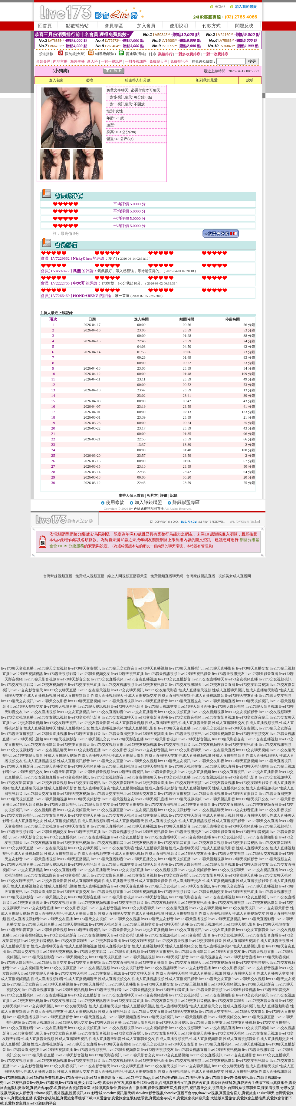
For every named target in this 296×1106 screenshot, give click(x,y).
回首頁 (45, 25)
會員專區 (114, 25)
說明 (250, 80)
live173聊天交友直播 (17, 668)
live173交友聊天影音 (161, 690)
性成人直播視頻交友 (140, 695)
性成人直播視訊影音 (208, 695)
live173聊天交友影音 (118, 668)
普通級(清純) (136, 54)
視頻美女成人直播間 (234, 576)
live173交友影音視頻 (252, 685)
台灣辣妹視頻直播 (57, 576)
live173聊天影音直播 (262, 674)
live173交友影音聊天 (27, 690)
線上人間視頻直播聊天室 (127, 576)
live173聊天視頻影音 (60, 674)
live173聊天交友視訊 (84, 668)
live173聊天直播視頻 (151, 668)
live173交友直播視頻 (107, 679)
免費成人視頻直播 (89, 576)
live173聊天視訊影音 (195, 674)
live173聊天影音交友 (73, 679)
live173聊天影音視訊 (40, 679)
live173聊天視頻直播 (218, 701)
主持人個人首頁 (131, 495)
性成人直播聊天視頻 (195, 690)
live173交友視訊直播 (84, 685)
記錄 (173, 495)
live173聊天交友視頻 (51, 668)
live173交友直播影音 (174, 679)
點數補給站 (77, 25)
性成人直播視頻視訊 (40, 695)
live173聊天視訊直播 (127, 674)
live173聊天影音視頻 (228, 706)
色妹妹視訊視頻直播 (149, 508)
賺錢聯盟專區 (186, 502)
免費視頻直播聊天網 (166, 576)
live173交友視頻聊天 (51, 685)
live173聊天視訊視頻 (161, 674)
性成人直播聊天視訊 (228, 690)
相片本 (152, 495)
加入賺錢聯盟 (148, 502)
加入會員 (146, 25)
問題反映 (244, 25)
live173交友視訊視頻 (118, 685)
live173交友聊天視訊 (127, 690)
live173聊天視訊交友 (228, 674)
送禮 (89, 80)
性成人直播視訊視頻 (174, 695)
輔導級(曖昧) (105, 54)
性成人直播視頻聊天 (107, 695)
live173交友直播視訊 (140, 679)
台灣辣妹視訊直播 (200, 576)
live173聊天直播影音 (218, 668)
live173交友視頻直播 (241, 679)
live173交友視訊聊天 (185, 685)
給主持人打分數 (137, 80)
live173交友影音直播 (218, 685)
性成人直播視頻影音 (73, 695)
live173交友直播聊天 (208, 679)
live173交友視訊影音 (151, 685)
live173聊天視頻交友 (94, 674)
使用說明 (179, 25)
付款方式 (211, 25)
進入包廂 (56, 80)
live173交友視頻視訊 (275, 679)
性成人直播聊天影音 (262, 690)
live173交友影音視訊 (218, 717)
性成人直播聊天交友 (228, 723)
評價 (163, 495)
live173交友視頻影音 (17, 685)
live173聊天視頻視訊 (27, 674)
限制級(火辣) (75, 54)
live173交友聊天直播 (60, 690)
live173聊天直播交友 (252, 668)
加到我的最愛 (207, 80)
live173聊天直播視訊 (185, 668)
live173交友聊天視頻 (94, 690)
